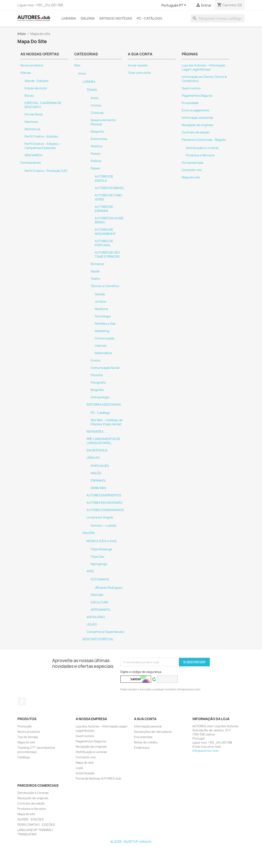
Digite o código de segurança (140, 672)
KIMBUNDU (98, 488)
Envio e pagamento (195, 110)
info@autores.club (205, 751)
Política (96, 161)
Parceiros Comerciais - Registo (204, 140)
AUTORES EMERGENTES (104, 495)
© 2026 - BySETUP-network (131, 841)
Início (82, 74)
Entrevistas (99, 139)
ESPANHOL (98, 481)
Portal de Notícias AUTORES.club (98, 778)
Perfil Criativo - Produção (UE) (46, 171)
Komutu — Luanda (103, 526)
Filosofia (97, 375)
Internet (101, 346)
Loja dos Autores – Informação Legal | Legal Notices (203, 67)
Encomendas (143, 737)
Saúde (95, 271)
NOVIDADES (95, 432)
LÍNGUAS (93, 458)
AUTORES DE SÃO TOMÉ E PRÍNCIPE (107, 255)
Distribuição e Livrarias (202, 148)
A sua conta (145, 719)
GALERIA (88, 18)
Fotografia (98, 382)
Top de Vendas (27, 737)
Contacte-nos (192, 170)
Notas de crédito (146, 742)
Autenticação (85, 773)
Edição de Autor (36, 88)
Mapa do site (191, 177)
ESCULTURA (99, 602)
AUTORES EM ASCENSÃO (104, 503)
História (96, 146)
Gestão (100, 294)
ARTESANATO (100, 610)
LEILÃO (92, 624)
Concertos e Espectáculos (105, 632)
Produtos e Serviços (200, 155)
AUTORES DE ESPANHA (104, 209)
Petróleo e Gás (105, 324)
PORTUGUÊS (100, 466)
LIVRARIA (68, 18)
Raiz (77, 65)
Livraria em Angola (100, 517)
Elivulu (29, 96)
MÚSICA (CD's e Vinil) (102, 541)
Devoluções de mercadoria (153, 732)
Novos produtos (31, 65)
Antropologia (100, 397)
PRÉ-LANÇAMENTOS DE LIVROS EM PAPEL (103, 441)
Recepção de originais (197, 125)
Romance (97, 264)
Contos (96, 105)
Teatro (95, 279)
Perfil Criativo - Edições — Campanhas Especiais (43, 146)
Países (95, 168)
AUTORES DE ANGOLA (104, 179)
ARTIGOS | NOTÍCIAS (115, 18)
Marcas (25, 73)
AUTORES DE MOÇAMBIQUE (105, 232)
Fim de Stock (34, 114)
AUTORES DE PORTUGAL (104, 243)
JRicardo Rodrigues (108, 588)
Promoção (24, 726)
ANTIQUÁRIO (96, 617)
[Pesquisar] (218, 18)
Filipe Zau (97, 557)
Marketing (102, 331)
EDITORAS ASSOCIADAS (104, 405)
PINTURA (97, 595)
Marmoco (31, 122)
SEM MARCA (33, 155)
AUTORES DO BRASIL (109, 188)
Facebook (22, 701)
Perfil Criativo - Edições (41, 136)
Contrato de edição (195, 132)
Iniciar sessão (138, 65)
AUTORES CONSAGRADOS (105, 510)
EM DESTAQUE (97, 450)
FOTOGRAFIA (100, 579)
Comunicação (104, 338)
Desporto (97, 132)
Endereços (142, 748)
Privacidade (190, 103)
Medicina (101, 309)
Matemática (103, 353)
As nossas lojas (192, 163)
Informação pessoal (147, 726)
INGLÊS (96, 473)
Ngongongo (99, 564)
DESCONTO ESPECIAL (98, 639)
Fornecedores (30, 163)
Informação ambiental (197, 118)
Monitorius (32, 129)
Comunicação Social (105, 368)
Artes (95, 98)
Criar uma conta (139, 73)
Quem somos (191, 88)
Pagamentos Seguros (197, 96)
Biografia (97, 390)
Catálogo (23, 757)
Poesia (95, 154)
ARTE (90, 571)
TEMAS (92, 90)
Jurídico (100, 302)
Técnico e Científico (105, 286)
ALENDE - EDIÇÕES (30, 819)
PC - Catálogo (149, 18)
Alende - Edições (37, 81)
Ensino (96, 360)
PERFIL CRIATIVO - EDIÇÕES (36, 825)
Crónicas (97, 113)
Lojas (79, 768)
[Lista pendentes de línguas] (174, 5)
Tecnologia (102, 316)
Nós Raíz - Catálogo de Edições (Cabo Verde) (107, 422)
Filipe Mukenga (101, 549)
